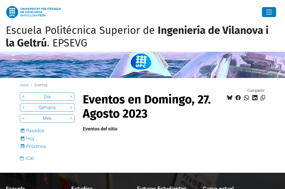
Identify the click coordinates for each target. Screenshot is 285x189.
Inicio (24, 85)
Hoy (30, 138)
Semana (47, 107)
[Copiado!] (263, 98)
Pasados (35, 130)
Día (47, 96)
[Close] (269, 12)
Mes (47, 118)
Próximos (36, 146)
